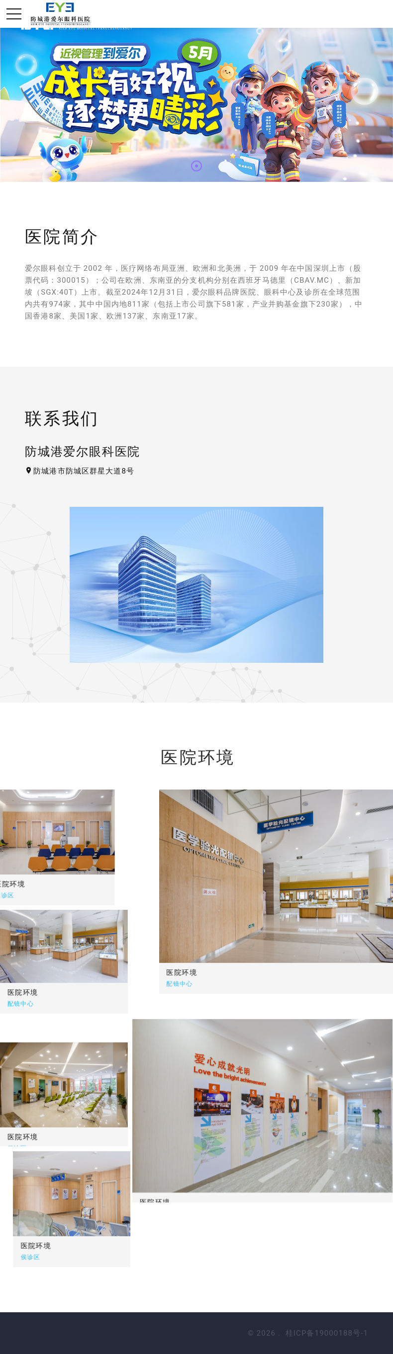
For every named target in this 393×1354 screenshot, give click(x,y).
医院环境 (245, 972)
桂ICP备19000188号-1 (327, 1333)
